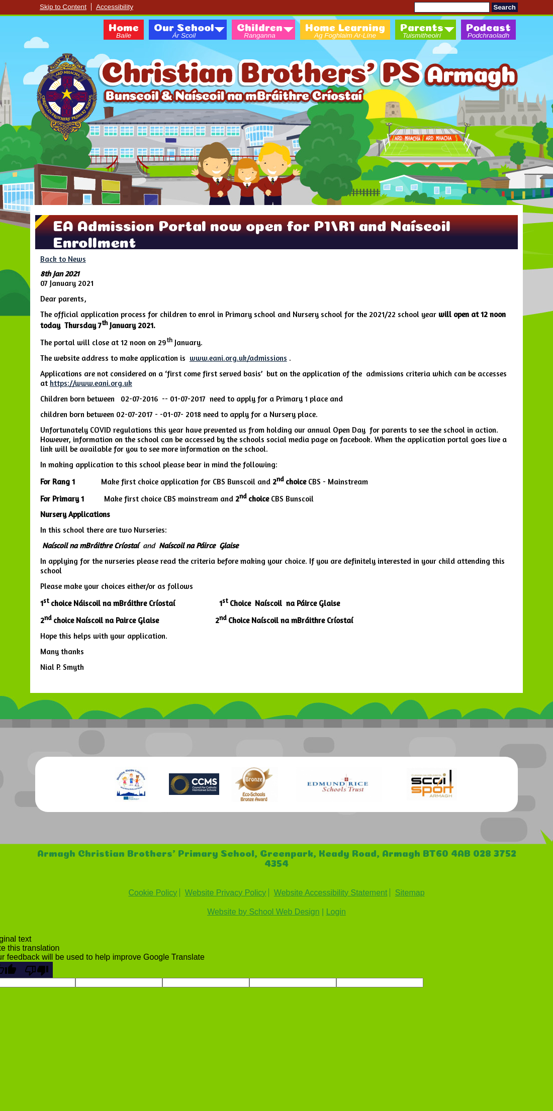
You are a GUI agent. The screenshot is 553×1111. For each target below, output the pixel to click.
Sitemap (410, 892)
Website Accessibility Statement (331, 892)
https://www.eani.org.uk (91, 383)
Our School (184, 31)
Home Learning (345, 31)
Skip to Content (63, 7)
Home (124, 31)
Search (505, 7)
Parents (421, 31)
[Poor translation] (37, 970)
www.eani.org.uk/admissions (238, 358)
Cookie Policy (152, 892)
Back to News (63, 259)
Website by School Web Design (263, 911)
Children (260, 31)
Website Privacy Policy (225, 892)
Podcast (488, 31)
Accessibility (114, 7)
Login (336, 911)
